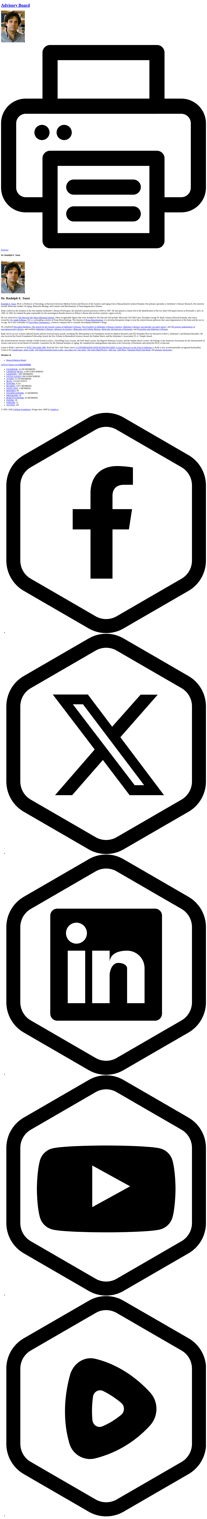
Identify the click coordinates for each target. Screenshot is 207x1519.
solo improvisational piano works (49, 350)
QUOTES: (10, 405)
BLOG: (9, 381)
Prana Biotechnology (94, 320)
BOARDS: (10, 386)
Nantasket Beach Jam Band (138, 350)
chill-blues (121, 350)
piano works (29, 350)
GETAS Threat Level (16, 365)
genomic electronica (163, 350)
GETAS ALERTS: (14, 376)
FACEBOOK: (12, 369)
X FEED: (10, 379)
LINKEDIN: (11, 374)
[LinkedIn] (106, 1074)
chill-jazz (112, 350)
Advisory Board (15, 5)
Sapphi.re (54, 409)
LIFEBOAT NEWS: (14, 371)
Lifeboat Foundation (21, 409)
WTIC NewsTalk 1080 (36, 347)
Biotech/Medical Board (16, 360)
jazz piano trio (70, 350)
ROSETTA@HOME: (15, 398)
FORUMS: (11, 402)
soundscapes (17, 350)
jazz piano (81, 350)
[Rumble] (106, 1515)
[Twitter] (106, 853)
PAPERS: (10, 400)
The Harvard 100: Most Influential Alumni (36, 317)
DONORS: (11, 383)
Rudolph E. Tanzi (8, 304)
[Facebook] (106, 632)
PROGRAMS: (12, 395)
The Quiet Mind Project (97, 350)
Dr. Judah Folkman (18, 320)
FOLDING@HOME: (15, 393)
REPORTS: (11, 391)
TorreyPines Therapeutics (39, 322)
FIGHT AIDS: (12, 388)
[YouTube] (106, 1295)
